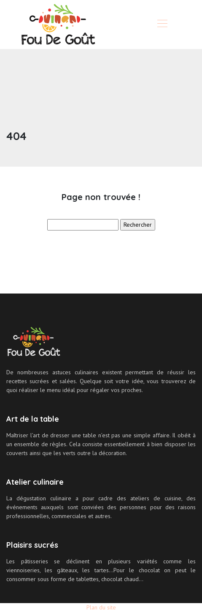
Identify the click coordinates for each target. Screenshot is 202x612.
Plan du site (101, 607)
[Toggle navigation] (162, 24)
